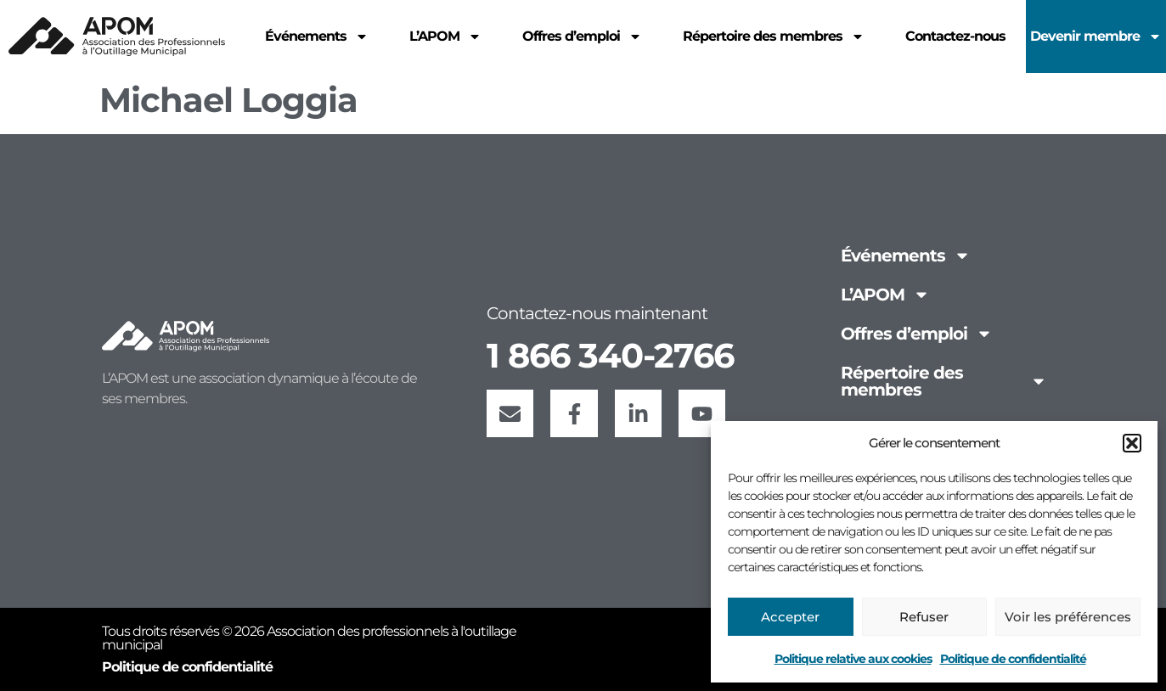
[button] (1132, 443)
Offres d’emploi (917, 334)
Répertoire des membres (944, 381)
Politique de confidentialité (1013, 658)
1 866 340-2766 (610, 353)
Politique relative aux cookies (853, 658)
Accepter (790, 617)
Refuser (924, 617)
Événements (906, 255)
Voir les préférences (1068, 617)
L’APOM (885, 295)
